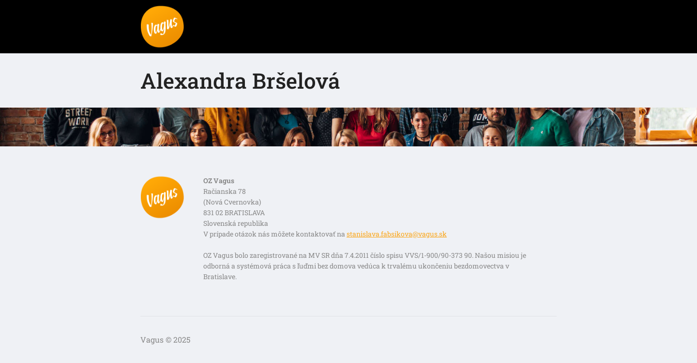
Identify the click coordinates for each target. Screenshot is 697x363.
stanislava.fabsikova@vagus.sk (397, 233)
